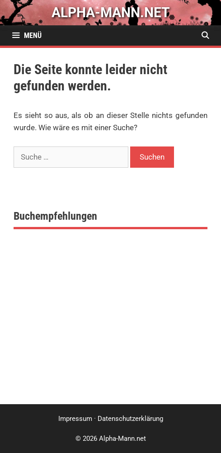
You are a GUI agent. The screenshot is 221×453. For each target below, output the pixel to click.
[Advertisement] (110, 327)
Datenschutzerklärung (130, 419)
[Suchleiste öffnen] (205, 35)
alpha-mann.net (111, 12)
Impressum (75, 419)
